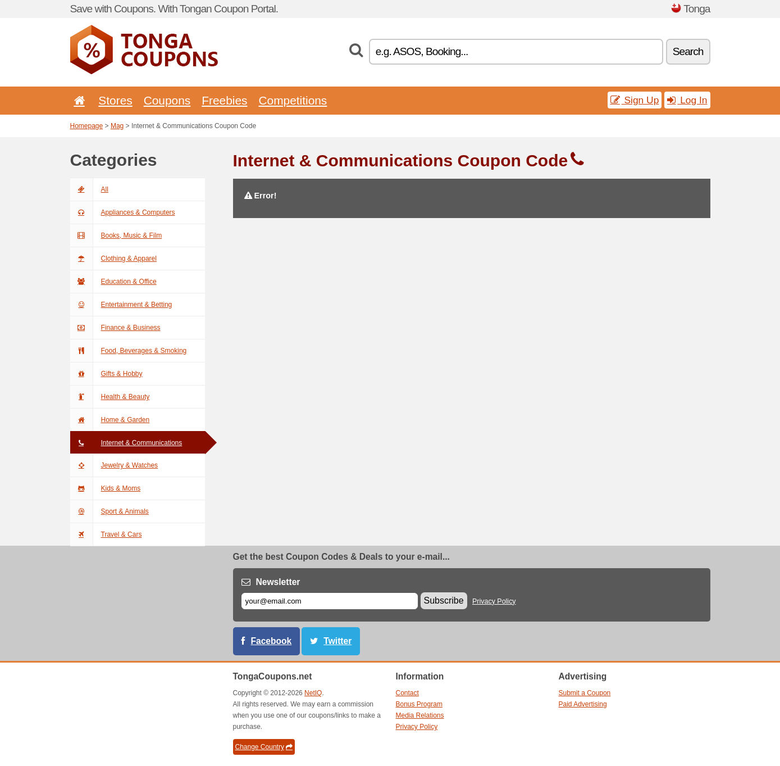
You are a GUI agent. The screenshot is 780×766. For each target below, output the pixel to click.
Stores (115, 100)
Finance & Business (115, 327)
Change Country (264, 747)
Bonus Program (419, 704)
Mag (117, 126)
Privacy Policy (494, 601)
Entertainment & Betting (121, 304)
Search (688, 51)
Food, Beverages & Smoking (128, 350)
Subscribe (444, 600)
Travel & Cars (106, 534)
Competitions (292, 100)
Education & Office (113, 281)
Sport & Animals (109, 511)
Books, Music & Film (116, 235)
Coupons (167, 100)
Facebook (271, 641)
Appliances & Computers (122, 212)
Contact (407, 693)
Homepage (86, 126)
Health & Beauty (110, 397)
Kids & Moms (105, 488)
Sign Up (634, 100)
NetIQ (313, 693)
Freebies (224, 100)
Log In (687, 100)
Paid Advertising (583, 704)
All (89, 189)
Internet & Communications (126, 443)
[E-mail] (329, 601)
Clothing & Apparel (113, 258)
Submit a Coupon (585, 693)
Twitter (337, 641)
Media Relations (420, 715)
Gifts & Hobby (106, 373)
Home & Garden (110, 420)
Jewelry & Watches (114, 465)
